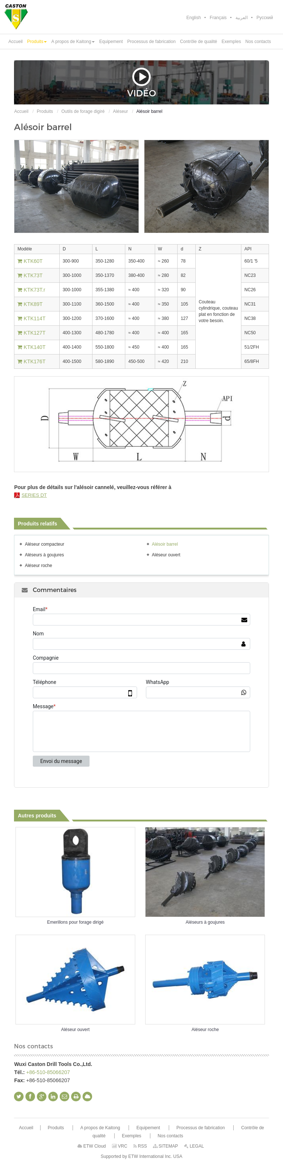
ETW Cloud (91, 1146)
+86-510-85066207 (48, 1072)
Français (218, 17)
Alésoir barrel (165, 544)
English (193, 17)
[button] (36, 41)
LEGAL (194, 1146)
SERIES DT (34, 495)
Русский (264, 17)
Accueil (21, 111)
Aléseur (120, 111)
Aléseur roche (38, 565)
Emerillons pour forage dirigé (75, 922)
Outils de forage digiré (82, 111)
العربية (241, 17)
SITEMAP (165, 1146)
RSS (140, 1146)
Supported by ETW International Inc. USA (141, 1156)
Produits (45, 111)
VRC (119, 1146)
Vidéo (141, 82)
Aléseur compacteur (44, 544)
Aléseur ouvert (166, 554)
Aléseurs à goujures (44, 554)
